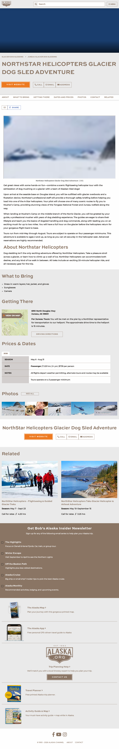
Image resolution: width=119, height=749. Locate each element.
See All (30, 394)
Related (108, 97)
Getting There (41, 97)
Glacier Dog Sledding (12, 57)
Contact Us (59, 677)
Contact (95, 97)
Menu (112, 4)
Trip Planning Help (59, 667)
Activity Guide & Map (37, 711)
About (5, 97)
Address (63, 85)
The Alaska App (36, 628)
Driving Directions (47, 334)
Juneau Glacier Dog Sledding (42, 57)
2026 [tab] (6, 353)
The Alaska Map (36, 608)
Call (38, 85)
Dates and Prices (63, 97)
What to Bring (21, 97)
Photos (82, 97)
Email (50, 85)
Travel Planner (34, 690)
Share (14, 108)
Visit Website (16, 85)
